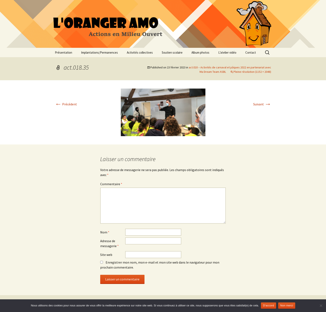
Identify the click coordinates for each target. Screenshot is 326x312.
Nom (104, 232)
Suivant (262, 104)
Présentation (63, 52)
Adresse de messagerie (109, 243)
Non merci (286, 305)
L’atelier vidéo (227, 52)
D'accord (268, 305)
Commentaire (111, 184)
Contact (250, 52)
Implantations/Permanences (99, 52)
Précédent (66, 104)
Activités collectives (140, 52)
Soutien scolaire (172, 52)
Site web (106, 255)
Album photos (200, 52)
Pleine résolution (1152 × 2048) (252, 72)
